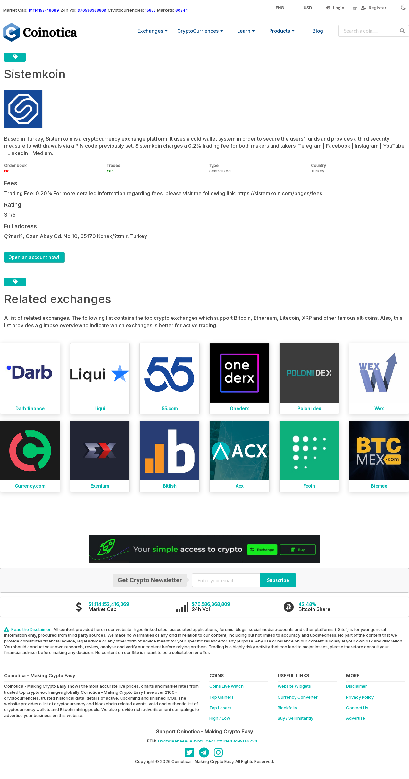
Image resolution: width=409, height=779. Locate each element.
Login (334, 7)
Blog (318, 31)
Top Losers (220, 707)
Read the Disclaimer (28, 629)
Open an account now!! (34, 257)
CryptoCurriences (200, 31)
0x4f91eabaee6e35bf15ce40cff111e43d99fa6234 (207, 740)
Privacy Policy (360, 697)
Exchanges (152, 31)
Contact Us (357, 707)
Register (374, 7)
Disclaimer (356, 686)
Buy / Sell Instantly (295, 718)
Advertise (355, 718)
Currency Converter (298, 697)
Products (282, 31)
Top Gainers (221, 697)
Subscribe (278, 580)
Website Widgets (294, 686)
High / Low (219, 718)
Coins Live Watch (226, 686)
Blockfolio (287, 707)
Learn (246, 31)
